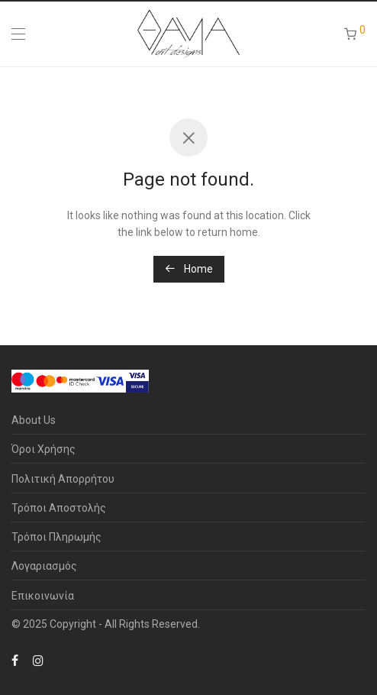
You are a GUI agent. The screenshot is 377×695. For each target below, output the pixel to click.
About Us (33, 420)
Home (189, 269)
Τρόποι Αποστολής (58, 508)
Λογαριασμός (44, 566)
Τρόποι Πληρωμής (56, 537)
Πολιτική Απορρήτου (62, 479)
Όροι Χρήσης (43, 449)
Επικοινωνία (42, 596)
